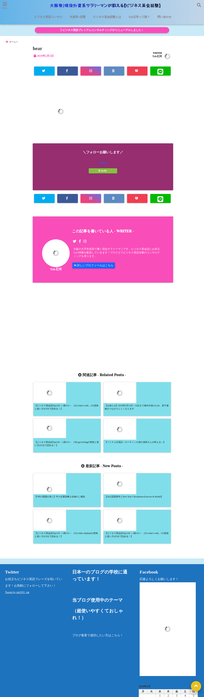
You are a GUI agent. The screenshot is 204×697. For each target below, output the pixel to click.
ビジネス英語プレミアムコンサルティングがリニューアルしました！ (102, 30)
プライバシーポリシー (159, 670)
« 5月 (167, 645)
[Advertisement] (69, 327)
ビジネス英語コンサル (48, 16)
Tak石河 (157, 58)
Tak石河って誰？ (139, 16)
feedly (102, 173)
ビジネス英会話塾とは (107, 16)
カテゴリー (146, 657)
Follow (103, 165)
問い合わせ (164, 16)
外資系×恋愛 (78, 16)
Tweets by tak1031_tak (17, 524)
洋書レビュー (130, 670)
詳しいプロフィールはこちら (95, 268)
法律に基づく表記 (14, 679)
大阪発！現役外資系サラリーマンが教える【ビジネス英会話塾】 (95, 691)
